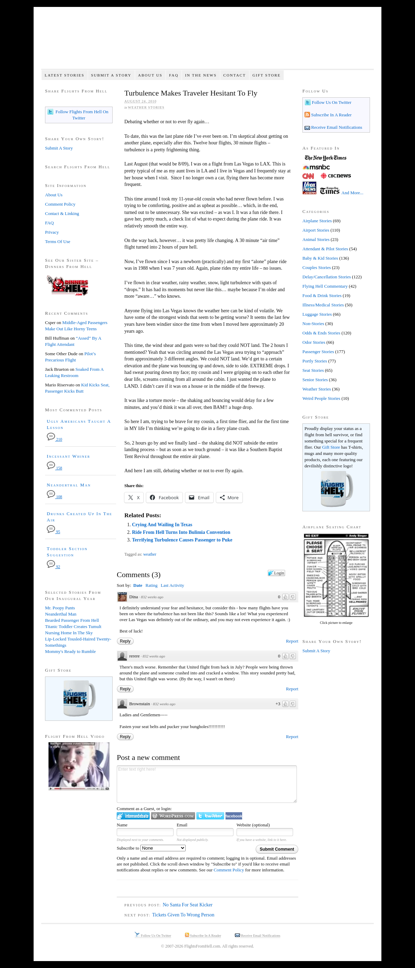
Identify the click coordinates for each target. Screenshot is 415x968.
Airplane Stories (317, 220)
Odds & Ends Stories (321, 332)
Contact (234, 75)
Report (292, 641)
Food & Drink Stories (322, 295)
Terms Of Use (57, 241)
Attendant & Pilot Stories (325, 248)
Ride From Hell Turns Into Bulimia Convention (181, 532)
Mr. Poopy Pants (60, 607)
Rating (151, 585)
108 (54, 497)
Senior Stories (315, 379)
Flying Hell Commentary (325, 286)
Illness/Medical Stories (323, 304)
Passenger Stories (318, 351)
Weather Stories (146, 107)
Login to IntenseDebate (133, 815)
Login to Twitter (210, 815)
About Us (150, 75)
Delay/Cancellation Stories (326, 276)
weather (149, 554)
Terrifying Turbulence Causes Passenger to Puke (182, 540)
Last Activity (172, 585)
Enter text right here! (207, 784)
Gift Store (267, 75)
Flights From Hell (207, 42)
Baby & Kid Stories (320, 258)
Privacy (52, 232)
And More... (353, 192)
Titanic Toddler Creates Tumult (73, 626)
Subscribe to (151, 848)
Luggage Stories (317, 314)
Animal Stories (315, 239)
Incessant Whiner (68, 456)
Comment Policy (229, 869)
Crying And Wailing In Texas (162, 524)
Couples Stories (316, 267)
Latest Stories (65, 75)
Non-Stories (313, 323)
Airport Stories (315, 230)
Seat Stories (313, 370)
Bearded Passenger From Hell (72, 620)
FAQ (173, 75)
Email (182, 824)
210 (54, 439)
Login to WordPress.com (173, 815)
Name (122, 824)
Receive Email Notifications (336, 127)
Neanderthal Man (69, 484)
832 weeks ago (152, 597)
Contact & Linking (62, 213)
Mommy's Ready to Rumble (70, 651)
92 (53, 567)
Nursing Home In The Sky (69, 632)
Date (137, 585)
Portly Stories (314, 361)
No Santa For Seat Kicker (188, 904)
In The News (201, 75)
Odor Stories (313, 342)
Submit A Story (111, 75)
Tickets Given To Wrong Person (183, 914)
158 (54, 468)
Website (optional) (253, 824)
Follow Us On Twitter (331, 102)
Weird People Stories (321, 398)
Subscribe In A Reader (331, 114)
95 (53, 532)
